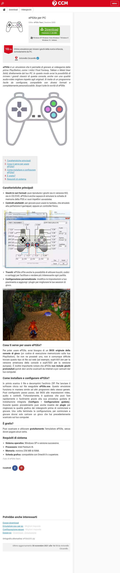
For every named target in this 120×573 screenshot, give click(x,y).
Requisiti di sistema (16, 179)
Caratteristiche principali (19, 160)
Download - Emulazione (24, 532)
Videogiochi (26, 10)
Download (13, 10)
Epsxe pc (7, 532)
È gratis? (11, 175)
